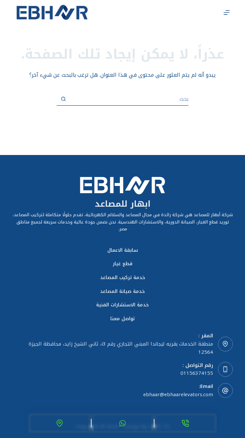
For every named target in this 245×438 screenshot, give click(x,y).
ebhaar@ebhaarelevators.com (178, 394)
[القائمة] (227, 12)
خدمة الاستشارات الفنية (122, 305)
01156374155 (196, 373)
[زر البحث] (63, 99)
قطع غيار (122, 264)
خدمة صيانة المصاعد (122, 292)
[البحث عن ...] (129, 99)
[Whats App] (122, 423)
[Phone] (185, 423)
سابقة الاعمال (122, 250)
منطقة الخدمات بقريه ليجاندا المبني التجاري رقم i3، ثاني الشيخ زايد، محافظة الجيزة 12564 (121, 348)
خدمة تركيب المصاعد (122, 278)
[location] (60, 423)
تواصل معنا (122, 319)
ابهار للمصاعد (122, 204)
